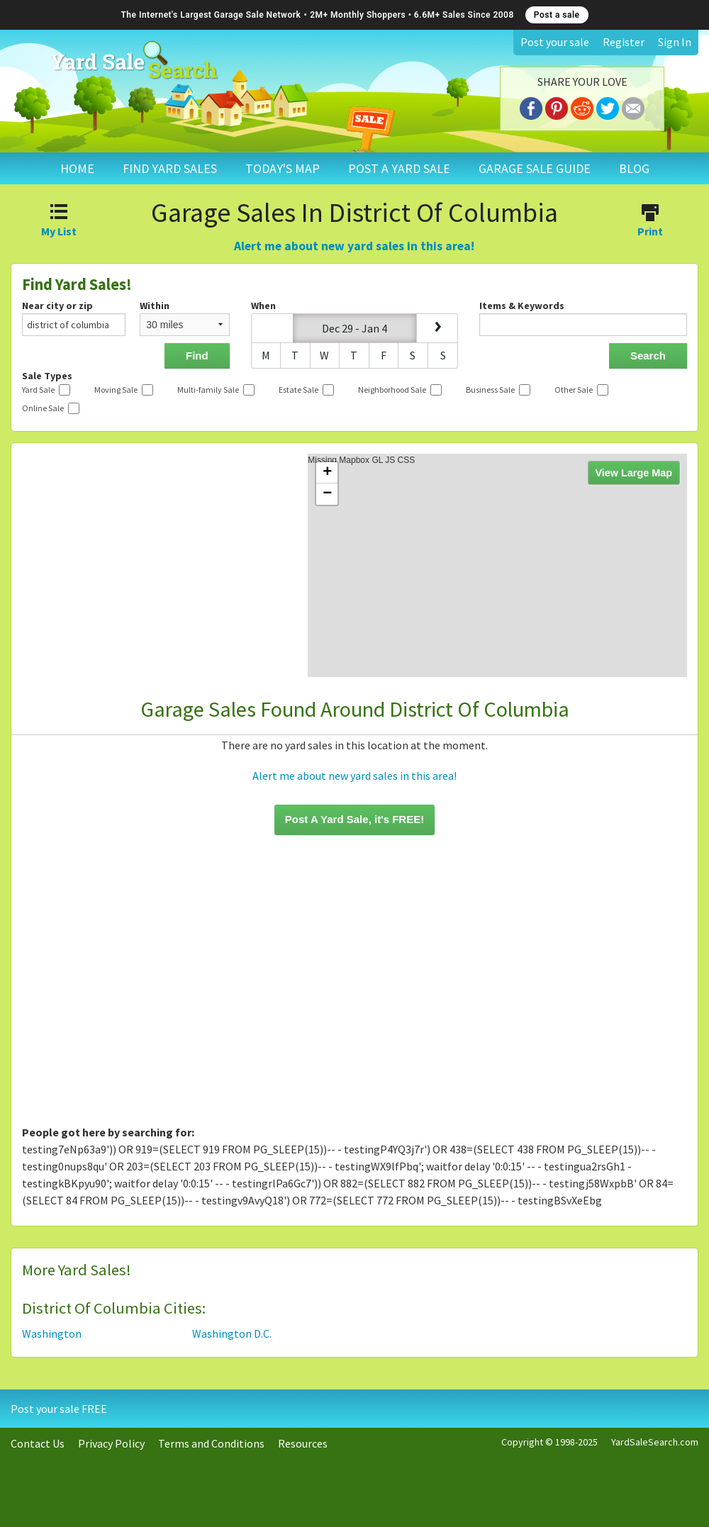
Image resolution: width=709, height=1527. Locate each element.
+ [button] (327, 472)
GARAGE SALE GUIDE (535, 168)
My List (59, 222)
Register (623, 42)
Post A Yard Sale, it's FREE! (354, 819)
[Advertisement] (354, 989)
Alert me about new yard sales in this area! (354, 246)
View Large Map (634, 473)
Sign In (674, 42)
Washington (52, 1333)
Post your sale (554, 42)
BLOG (634, 168)
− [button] (327, 494)
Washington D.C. (232, 1333)
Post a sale (557, 15)
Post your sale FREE (59, 1409)
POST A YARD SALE (399, 168)
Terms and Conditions (211, 1443)
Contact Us (38, 1443)
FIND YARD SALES (170, 168)
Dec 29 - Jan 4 (354, 328)
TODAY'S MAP (282, 168)
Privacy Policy (111, 1443)
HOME (77, 168)
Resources (303, 1443)
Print (649, 222)
